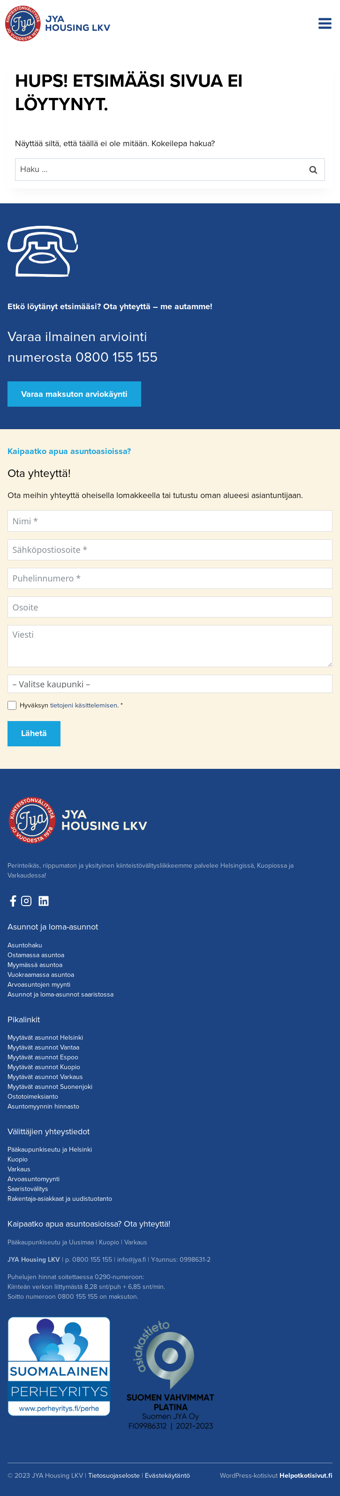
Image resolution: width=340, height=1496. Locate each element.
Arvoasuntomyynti (34, 1179)
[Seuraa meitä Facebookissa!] (13, 901)
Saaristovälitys (28, 1189)
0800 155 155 (92, 1260)
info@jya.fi (131, 1260)
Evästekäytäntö (167, 1475)
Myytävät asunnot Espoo (43, 1057)
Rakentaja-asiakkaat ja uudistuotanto (60, 1199)
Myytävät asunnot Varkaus (45, 1077)
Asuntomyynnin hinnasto (43, 1106)
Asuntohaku (25, 945)
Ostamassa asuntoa (36, 955)
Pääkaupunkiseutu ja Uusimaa (51, 1242)
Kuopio (18, 1159)
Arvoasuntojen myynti (39, 985)
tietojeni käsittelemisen (83, 705)
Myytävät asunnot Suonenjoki (50, 1087)
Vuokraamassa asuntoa (41, 975)
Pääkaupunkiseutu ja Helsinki (50, 1149)
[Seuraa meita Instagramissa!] (29, 901)
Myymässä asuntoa (35, 965)
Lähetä (34, 733)
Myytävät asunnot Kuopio (44, 1067)
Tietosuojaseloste (114, 1475)
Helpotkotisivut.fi (306, 1475)
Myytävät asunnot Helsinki (45, 1037)
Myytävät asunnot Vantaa (43, 1047)
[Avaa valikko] (324, 23)
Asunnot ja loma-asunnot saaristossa (60, 994)
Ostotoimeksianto (33, 1097)
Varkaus (19, 1169)
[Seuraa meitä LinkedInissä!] (43, 901)
